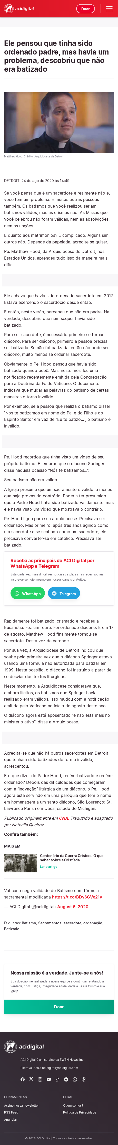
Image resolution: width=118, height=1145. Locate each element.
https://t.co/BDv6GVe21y (77, 897)
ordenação (92, 923)
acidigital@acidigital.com (60, 1068)
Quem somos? (73, 1105)
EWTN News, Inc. (72, 1060)
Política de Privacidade (79, 1112)
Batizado (11, 929)
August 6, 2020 (72, 906)
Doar (85, 9)
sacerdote (72, 923)
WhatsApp (28, 593)
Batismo (29, 923)
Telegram (64, 593)
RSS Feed (11, 1112)
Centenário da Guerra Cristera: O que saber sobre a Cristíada (71, 857)
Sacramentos (50, 923)
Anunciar (10, 1119)
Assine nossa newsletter (21, 1105)
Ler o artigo (48, 867)
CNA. (64, 818)
